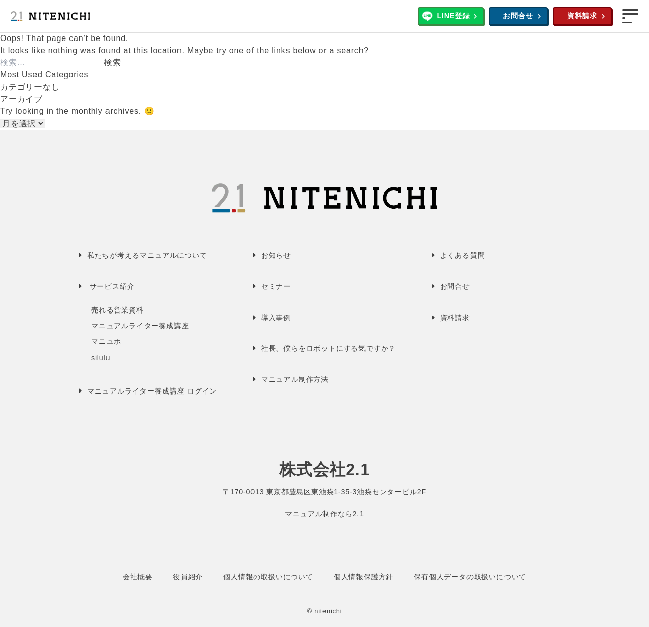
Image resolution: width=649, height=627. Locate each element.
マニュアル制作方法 (295, 379)
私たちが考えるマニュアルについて (147, 255)
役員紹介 (188, 577)
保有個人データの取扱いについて (470, 577)
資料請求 (582, 16)
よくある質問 (462, 255)
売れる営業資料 (117, 310)
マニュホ (106, 341)
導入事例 (276, 318)
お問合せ (518, 16)
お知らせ (276, 255)
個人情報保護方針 (363, 577)
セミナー (276, 286)
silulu (100, 358)
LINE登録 (453, 16)
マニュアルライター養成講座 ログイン (152, 391)
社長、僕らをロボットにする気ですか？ (328, 348)
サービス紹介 (112, 286)
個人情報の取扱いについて (268, 577)
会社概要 (138, 577)
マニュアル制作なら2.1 (324, 514)
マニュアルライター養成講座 (140, 326)
